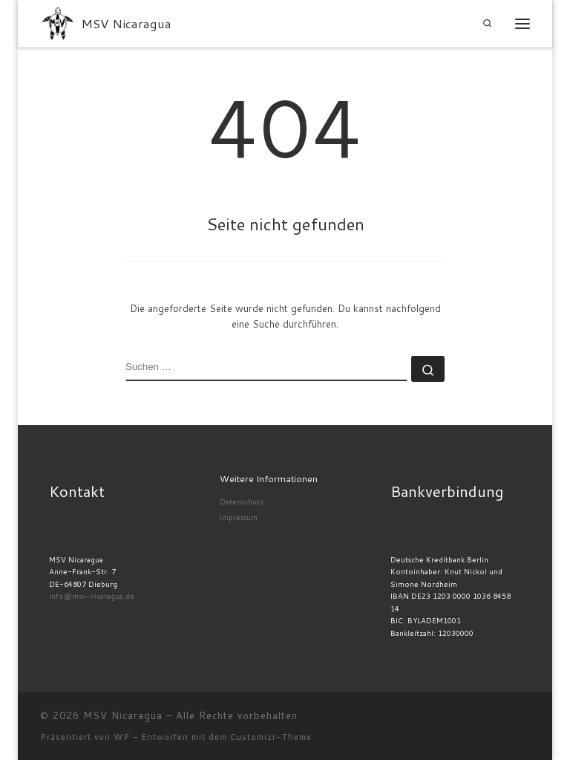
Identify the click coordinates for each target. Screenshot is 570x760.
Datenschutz (241, 501)
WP (122, 737)
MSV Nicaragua (123, 715)
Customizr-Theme (271, 737)
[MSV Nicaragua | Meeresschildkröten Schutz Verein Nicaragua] (58, 21)
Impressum (239, 517)
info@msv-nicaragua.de (91, 596)
